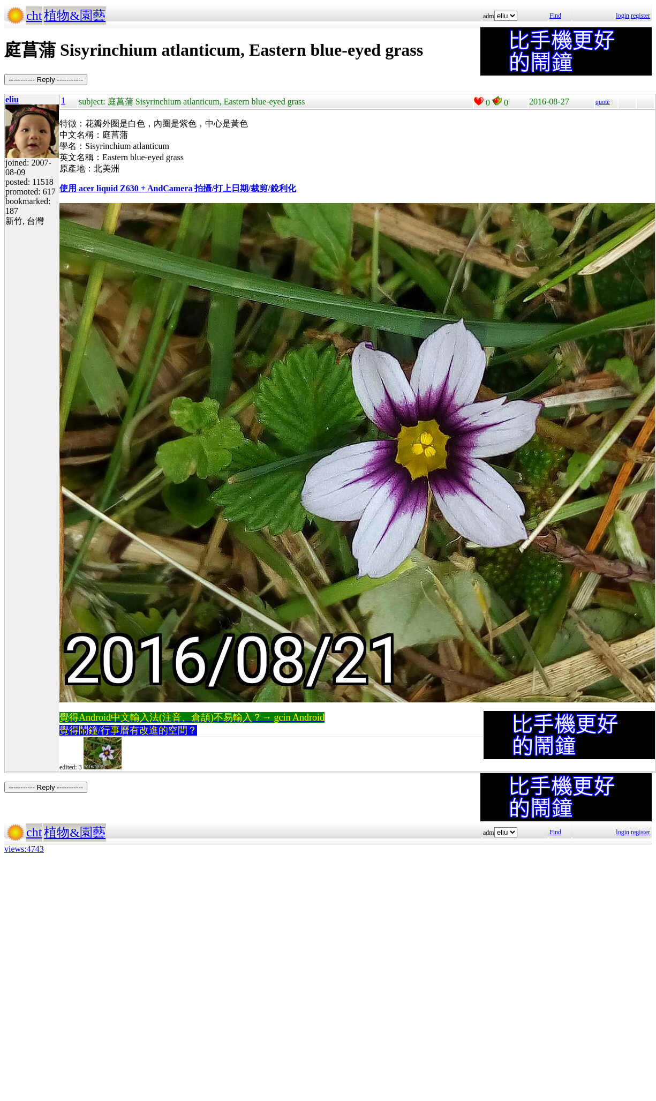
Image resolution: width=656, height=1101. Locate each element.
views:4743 (24, 848)
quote (602, 102)
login (622, 15)
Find (555, 15)
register (640, 15)
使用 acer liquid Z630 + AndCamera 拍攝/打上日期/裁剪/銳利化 (177, 188)
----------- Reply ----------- (46, 80)
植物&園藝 (74, 16)
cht (34, 16)
